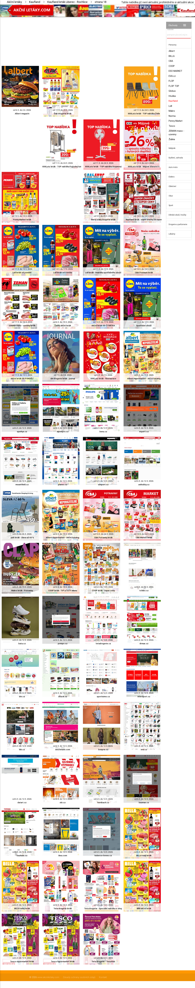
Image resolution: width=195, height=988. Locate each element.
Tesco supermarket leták (22, 961)
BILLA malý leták (143, 855)
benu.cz (103, 431)
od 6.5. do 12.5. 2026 (22, 428)
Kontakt (103, 977)
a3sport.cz (103, 484)
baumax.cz (144, 802)
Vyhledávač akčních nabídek (175, 28)
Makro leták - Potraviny (22, 590)
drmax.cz (144, 643)
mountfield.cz (22, 484)
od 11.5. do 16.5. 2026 (22, 322)
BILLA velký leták (22, 908)
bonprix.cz (103, 749)
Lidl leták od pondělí (22, 272)
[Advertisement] (81, 38)
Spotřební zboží (144, 325)
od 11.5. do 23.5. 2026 (63, 110)
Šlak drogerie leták (62, 113)
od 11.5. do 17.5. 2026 (103, 269)
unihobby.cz (143, 484)
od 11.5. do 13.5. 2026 (22, 269)
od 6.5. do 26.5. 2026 (22, 534)
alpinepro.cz (63, 431)
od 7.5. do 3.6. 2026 (63, 375)
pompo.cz (62, 643)
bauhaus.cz (22, 855)
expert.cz (144, 431)
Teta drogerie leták (63, 908)
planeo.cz (62, 484)
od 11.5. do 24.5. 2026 (144, 110)
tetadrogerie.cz (103, 643)
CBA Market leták (144, 537)
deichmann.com (62, 749)
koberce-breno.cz (103, 855)
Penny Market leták (22, 219)
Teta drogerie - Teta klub (103, 961)
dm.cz (22, 696)
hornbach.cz (103, 802)
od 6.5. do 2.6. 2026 (22, 110)
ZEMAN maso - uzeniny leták (22, 325)
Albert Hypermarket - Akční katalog (144, 378)
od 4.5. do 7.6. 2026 (103, 375)
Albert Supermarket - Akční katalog (62, 537)
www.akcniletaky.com (48, 977)
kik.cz (22, 749)
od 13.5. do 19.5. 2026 (22, 216)
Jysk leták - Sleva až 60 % (22, 537)
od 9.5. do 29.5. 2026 (103, 216)
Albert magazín (22, 113)
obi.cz (63, 802)
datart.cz (22, 802)
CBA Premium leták (144, 272)
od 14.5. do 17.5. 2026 (62, 269)
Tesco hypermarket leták (63, 961)
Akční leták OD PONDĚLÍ (22, 378)
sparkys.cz (22, 431)
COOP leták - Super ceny (103, 590)
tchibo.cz (144, 590)
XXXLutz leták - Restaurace (103, 378)
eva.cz (144, 749)
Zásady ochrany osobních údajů (79, 977)
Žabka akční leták (62, 325)
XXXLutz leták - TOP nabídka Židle (144, 113)
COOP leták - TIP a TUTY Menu (62, 590)
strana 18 (100, 2)
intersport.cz (144, 696)
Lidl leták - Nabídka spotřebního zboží (103, 272)
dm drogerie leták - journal (62, 378)
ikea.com (62, 855)
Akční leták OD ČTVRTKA (103, 325)
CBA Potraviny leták (103, 537)
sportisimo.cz (103, 696)
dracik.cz (62, 696)
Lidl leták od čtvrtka (62, 272)
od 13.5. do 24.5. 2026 (103, 534)
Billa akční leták (144, 908)
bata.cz (22, 643)
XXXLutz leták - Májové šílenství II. (144, 166)
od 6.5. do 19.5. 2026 (62, 322)
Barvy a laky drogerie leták (103, 219)
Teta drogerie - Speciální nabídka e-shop (103, 908)
